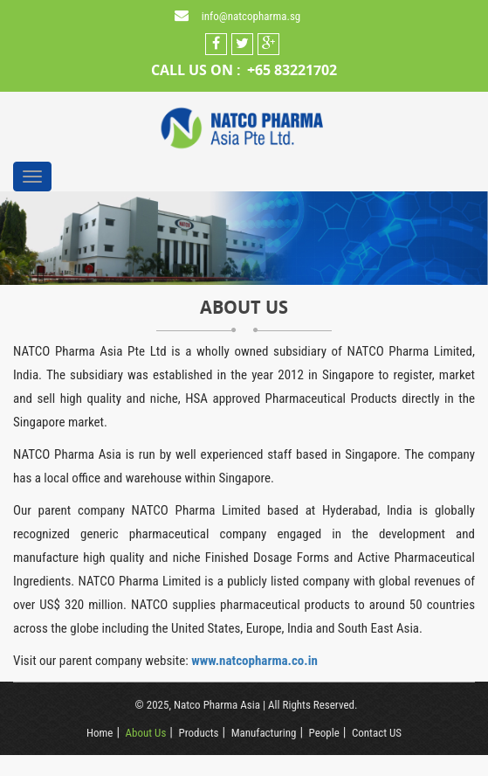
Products (198, 732)
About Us (146, 732)
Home (99, 732)
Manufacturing (264, 732)
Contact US (377, 732)
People (324, 732)
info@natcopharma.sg (251, 16)
